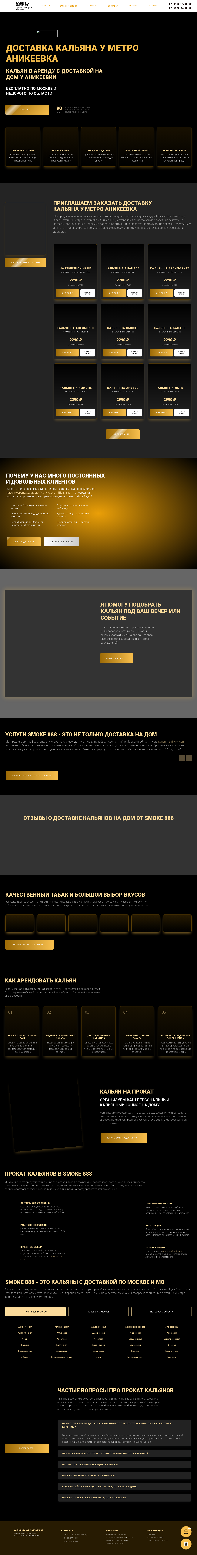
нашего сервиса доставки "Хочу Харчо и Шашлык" (38, 492)
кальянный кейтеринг (172, 741)
